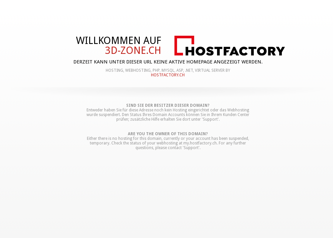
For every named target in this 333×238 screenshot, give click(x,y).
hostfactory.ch (168, 75)
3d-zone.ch (133, 51)
